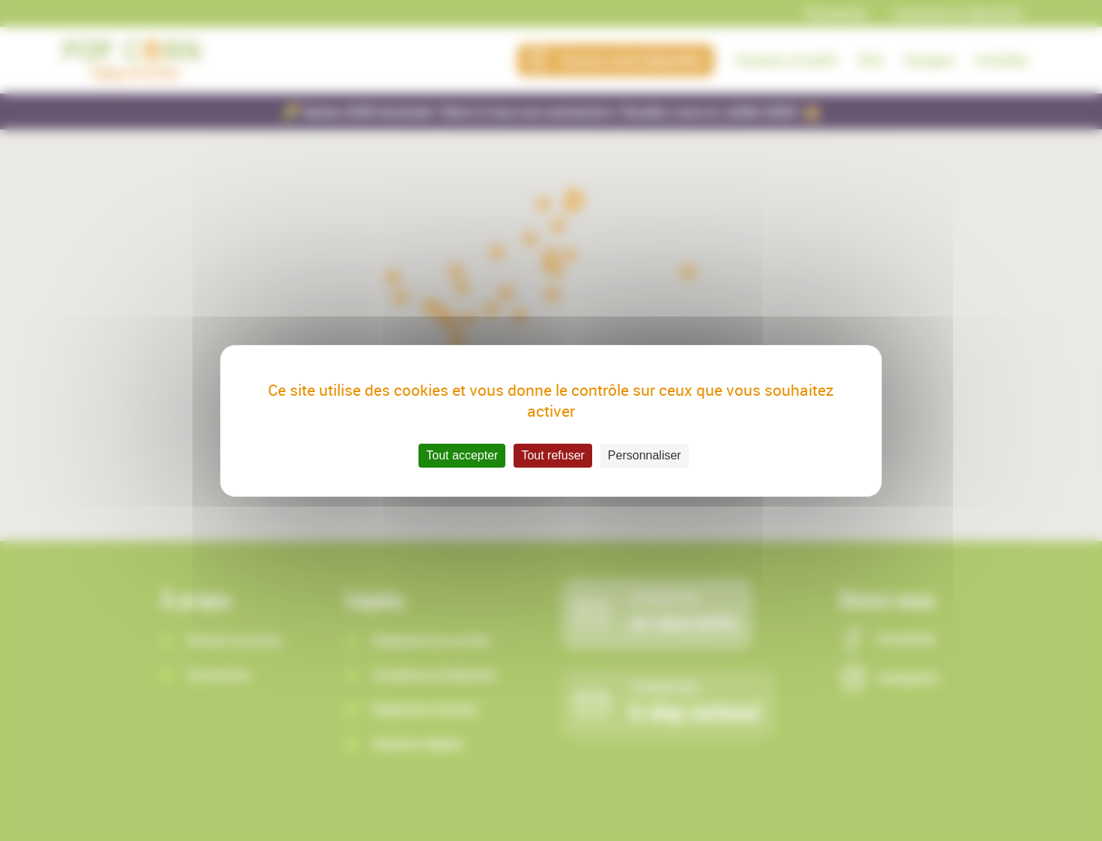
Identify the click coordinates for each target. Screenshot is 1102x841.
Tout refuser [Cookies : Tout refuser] (552, 455)
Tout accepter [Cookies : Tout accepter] (462, 455)
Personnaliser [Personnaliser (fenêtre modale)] (644, 455)
